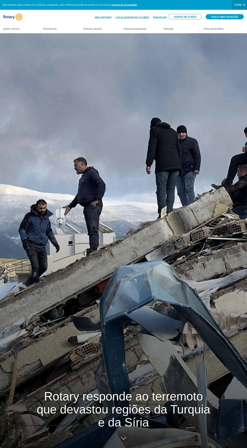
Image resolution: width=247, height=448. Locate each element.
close (238, 5)
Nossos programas (139, 27)
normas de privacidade (124, 4)
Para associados (224, 27)
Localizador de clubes (132, 17)
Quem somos (19, 27)
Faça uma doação (224, 16)
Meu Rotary (103, 17)
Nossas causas (99, 27)
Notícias (180, 27)
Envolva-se (59, 27)
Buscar (161, 17)
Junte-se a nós (185, 16)
